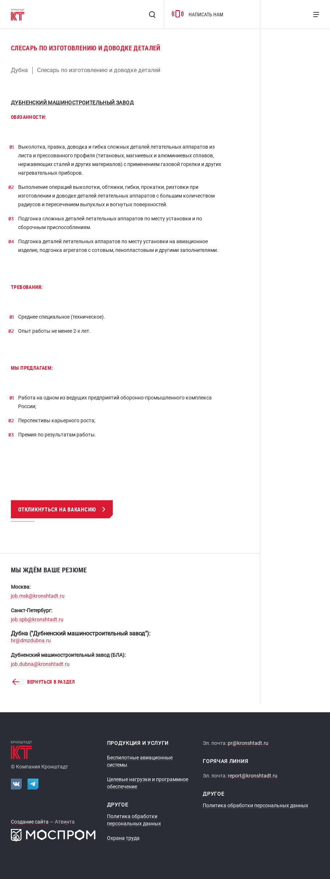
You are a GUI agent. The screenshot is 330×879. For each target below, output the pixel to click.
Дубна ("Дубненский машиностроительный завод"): (80, 633)
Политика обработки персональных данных (255, 805)
